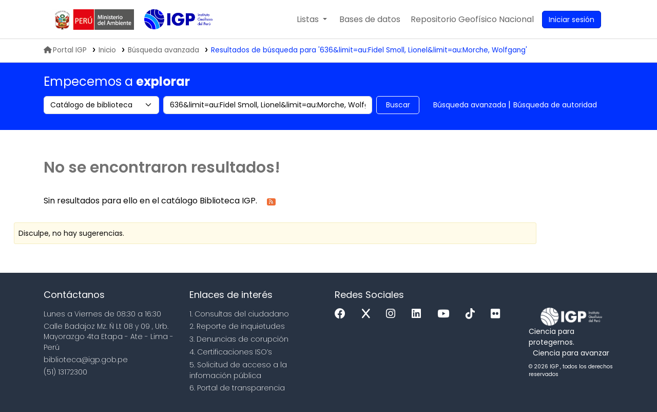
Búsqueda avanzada (469, 105)
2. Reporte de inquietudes (237, 326)
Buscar (398, 105)
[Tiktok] (473, 314)
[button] (312, 19)
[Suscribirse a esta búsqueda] (271, 201)
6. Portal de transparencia (237, 388)
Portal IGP (65, 50)
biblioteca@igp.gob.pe (86, 359)
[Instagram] (393, 314)
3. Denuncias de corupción (238, 339)
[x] (368, 314)
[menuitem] (472, 19)
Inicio (107, 50)
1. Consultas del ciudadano (239, 314)
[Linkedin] (419, 314)
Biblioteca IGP (170, 40)
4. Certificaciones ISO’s (230, 352)
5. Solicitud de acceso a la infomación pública (238, 370)
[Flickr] (498, 314)
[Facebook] (343, 314)
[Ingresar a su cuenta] (571, 19)
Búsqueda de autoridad (555, 105)
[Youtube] (445, 314)
